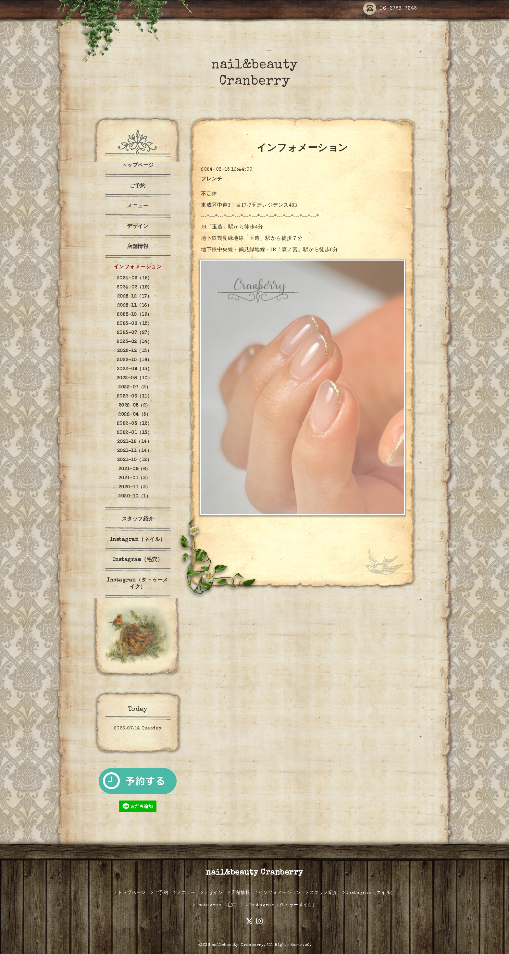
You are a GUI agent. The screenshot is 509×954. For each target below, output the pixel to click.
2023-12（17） (134, 296)
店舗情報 (137, 247)
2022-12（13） (134, 351)
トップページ (138, 165)
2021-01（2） (134, 478)
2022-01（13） (134, 433)
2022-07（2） (134, 387)
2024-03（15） (134, 278)
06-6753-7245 (390, 9)
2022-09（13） (134, 369)
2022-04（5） (134, 414)
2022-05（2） (134, 405)
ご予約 (138, 186)
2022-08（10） (135, 378)
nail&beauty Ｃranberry (238, 945)
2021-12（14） (134, 442)
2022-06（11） (134, 396)
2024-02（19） (134, 287)
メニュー (137, 206)
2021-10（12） (134, 460)
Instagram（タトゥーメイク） (137, 584)
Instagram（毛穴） (138, 560)
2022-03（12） (134, 424)
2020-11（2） (134, 487)
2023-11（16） (134, 305)
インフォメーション (138, 267)
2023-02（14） (134, 342)
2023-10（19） (134, 314)
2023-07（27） (134, 333)
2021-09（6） (134, 469)
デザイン (137, 226)
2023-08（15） (134, 324)
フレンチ (211, 179)
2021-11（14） (134, 451)
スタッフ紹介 (138, 519)
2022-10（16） (134, 360)
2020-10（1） (134, 496)
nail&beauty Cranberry (254, 873)
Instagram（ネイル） (138, 540)
